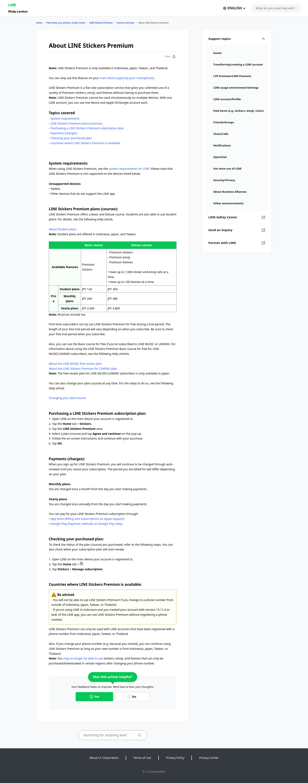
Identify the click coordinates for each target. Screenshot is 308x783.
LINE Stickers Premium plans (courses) (76, 123)
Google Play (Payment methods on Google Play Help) (86, 524)
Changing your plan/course (67, 398)
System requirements (64, 118)
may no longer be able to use (83, 658)
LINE (12, 5)
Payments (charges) (63, 133)
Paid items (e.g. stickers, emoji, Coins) (66, 22)
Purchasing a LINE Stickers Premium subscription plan (87, 128)
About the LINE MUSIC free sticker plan (75, 364)
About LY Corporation (103, 758)
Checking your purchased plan (71, 138)
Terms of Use (142, 758)
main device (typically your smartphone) (127, 78)
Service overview (125, 22)
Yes (94, 697)
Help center (18, 11)
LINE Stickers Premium (101, 22)
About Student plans (62, 229)
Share (171, 56)
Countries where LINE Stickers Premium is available (85, 143)
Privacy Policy (175, 758)
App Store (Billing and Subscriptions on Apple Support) (87, 519)
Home (39, 22)
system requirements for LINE (129, 169)
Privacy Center (208, 758)
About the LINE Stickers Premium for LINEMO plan (83, 369)
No (131, 697)
